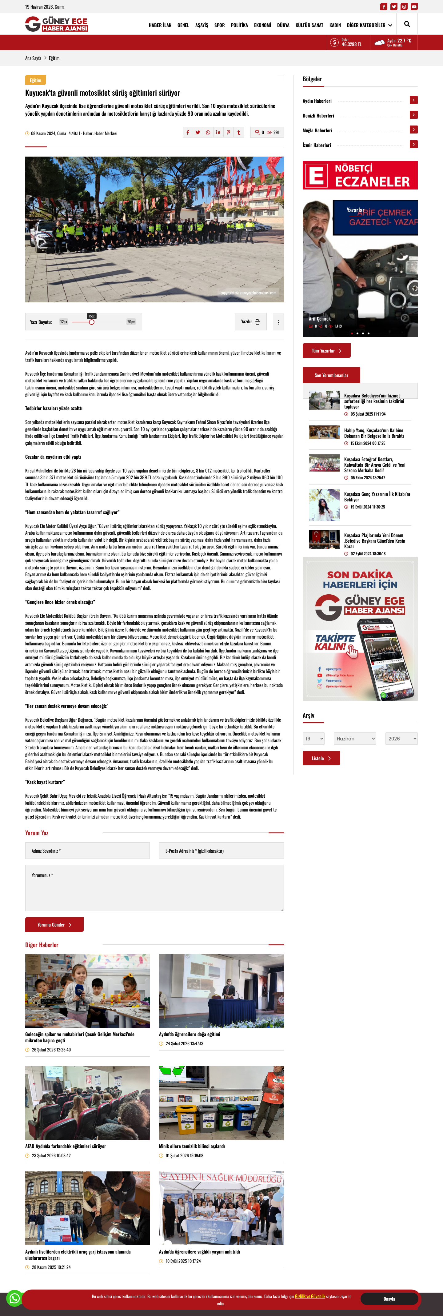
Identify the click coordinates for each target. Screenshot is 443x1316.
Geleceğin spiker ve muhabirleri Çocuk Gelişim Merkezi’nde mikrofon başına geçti (79, 1037)
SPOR (219, 25)
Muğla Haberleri (317, 130)
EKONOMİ (262, 25)
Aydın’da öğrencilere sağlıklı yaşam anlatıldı (199, 1251)
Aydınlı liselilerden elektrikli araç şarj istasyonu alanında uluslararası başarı (78, 1254)
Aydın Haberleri (317, 100)
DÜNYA (283, 25)
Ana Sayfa (33, 57)
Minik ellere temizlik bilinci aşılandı (192, 1146)
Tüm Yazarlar (326, 350)
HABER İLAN (160, 25)
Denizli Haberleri (318, 115)
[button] (352, 333)
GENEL (183, 25)
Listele (321, 758)
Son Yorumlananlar (331, 375)
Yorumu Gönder (54, 924)
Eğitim (54, 57)
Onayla (389, 1298)
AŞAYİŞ (201, 25)
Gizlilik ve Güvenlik (310, 1296)
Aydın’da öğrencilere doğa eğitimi (189, 1034)
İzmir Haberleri (317, 145)
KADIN (335, 25)
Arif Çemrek (320, 318)
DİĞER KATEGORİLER (369, 25)
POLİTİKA (239, 25)
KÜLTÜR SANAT (309, 25)
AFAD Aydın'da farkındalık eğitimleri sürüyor (65, 1146)
